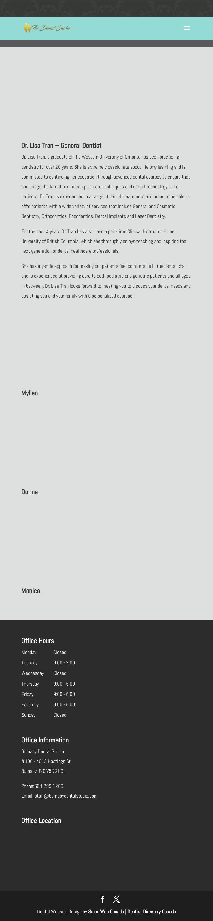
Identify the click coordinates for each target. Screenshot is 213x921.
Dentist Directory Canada (151, 911)
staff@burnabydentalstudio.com (66, 795)
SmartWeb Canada (106, 911)
